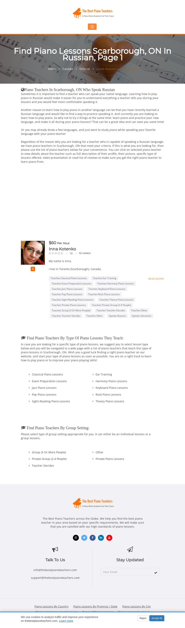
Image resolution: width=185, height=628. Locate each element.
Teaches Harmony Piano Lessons (115, 283)
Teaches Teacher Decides (110, 310)
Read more (156, 278)
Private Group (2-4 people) (49, 458)
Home (52, 69)
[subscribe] (155, 572)
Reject (143, 618)
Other (99, 452)
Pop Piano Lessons (44, 394)
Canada (68, 69)
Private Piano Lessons (110, 458)
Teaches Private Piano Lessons (69, 305)
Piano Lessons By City (136, 606)
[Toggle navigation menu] (92, 27)
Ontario (84, 69)
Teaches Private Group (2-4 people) (111, 305)
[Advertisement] (92, 203)
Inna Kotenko (62, 249)
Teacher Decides (43, 465)
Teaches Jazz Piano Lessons (67, 289)
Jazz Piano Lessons (44, 387)
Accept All (157, 618)
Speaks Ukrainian (141, 315)
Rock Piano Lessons (108, 394)
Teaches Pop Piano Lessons (67, 294)
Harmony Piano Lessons (111, 381)
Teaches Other (139, 310)
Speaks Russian (117, 315)
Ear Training (104, 374)
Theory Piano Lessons (110, 401)
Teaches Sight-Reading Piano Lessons (72, 299)
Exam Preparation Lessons (49, 381)
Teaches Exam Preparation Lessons (71, 283)
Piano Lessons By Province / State (95, 606)
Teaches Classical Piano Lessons (69, 278)
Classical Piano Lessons (47, 374)
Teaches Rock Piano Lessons (104, 294)
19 (71, 253)
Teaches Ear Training (104, 278)
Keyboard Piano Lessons (112, 387)
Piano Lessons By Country (51, 606)
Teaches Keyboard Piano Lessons (106, 289)
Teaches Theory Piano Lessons (116, 299)
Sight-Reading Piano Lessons (51, 401)
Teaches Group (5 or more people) (71, 310)
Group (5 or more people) (49, 452)
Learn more (66, 620)
